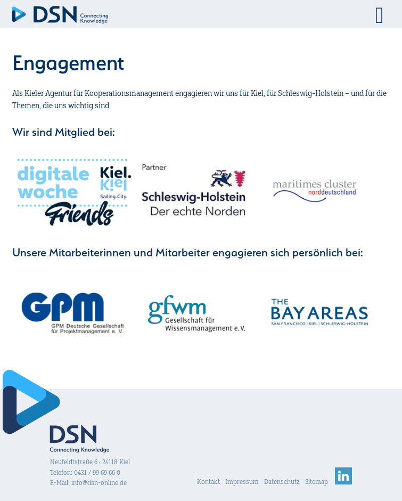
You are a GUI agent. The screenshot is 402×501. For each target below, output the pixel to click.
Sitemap (316, 482)
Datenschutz (282, 482)
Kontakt (208, 482)
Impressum (242, 482)
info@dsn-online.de (99, 483)
